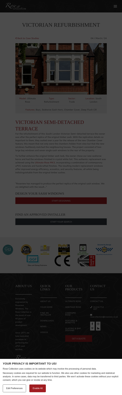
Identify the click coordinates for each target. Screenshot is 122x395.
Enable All (38, 388)
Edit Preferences (14, 388)
